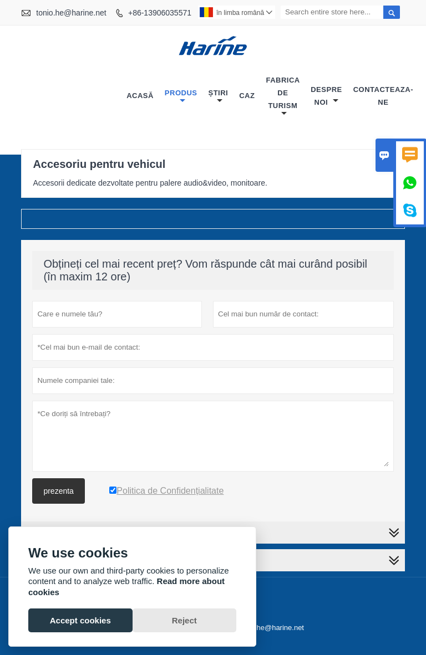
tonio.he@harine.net (71, 12)
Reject (184, 620)
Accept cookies (80, 620)
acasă (140, 95)
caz (247, 95)
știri (218, 97)
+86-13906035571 (159, 12)
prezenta (58, 491)
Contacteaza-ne (383, 95)
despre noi (326, 95)
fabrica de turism (283, 96)
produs (181, 97)
